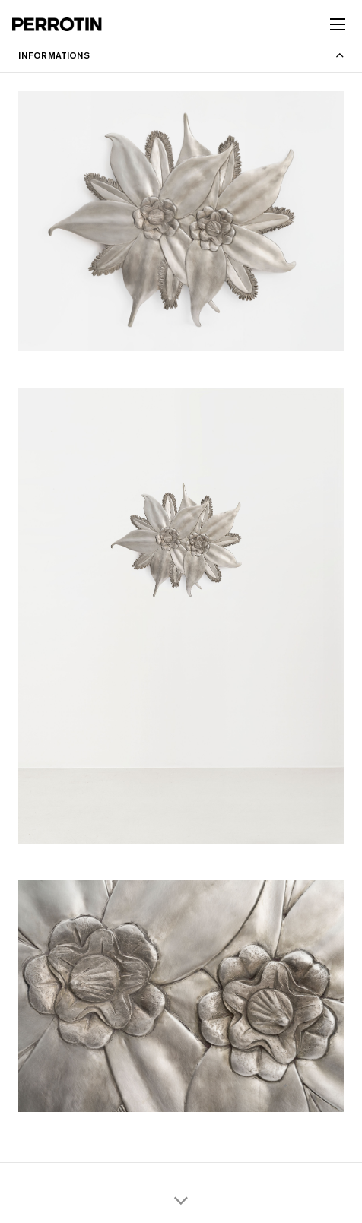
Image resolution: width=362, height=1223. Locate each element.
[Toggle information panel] (181, 55)
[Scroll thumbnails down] (181, 1200)
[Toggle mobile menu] (337, 24)
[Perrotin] (57, 24)
